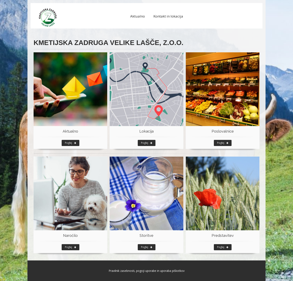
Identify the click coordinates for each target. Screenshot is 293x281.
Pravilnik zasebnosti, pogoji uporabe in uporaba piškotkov (147, 271)
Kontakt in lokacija (168, 16)
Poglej (70, 143)
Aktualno (137, 16)
